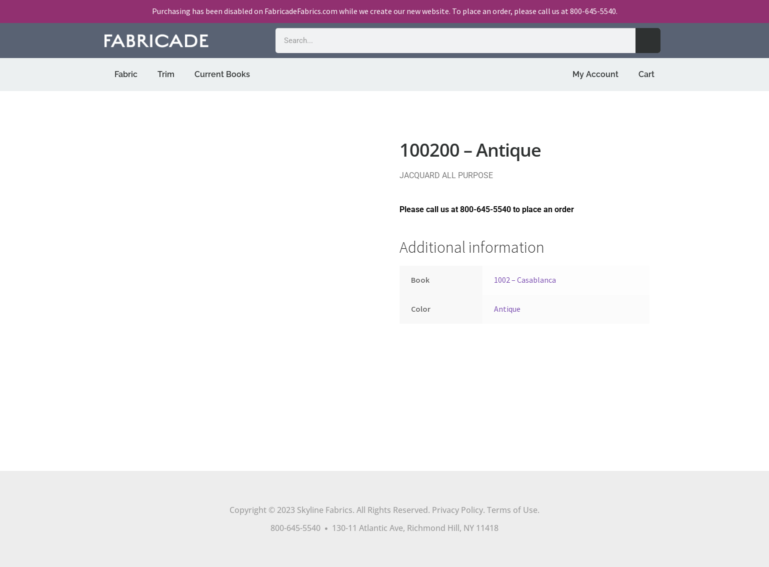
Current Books (222, 74)
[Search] (648, 40)
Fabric (126, 74)
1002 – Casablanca (525, 280)
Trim (166, 74)
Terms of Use (512, 509)
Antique (507, 309)
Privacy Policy (457, 509)
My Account (595, 74)
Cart (646, 74)
